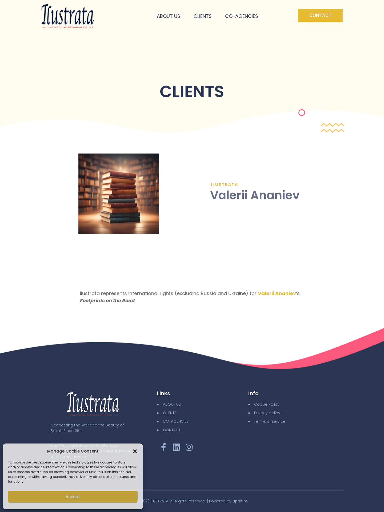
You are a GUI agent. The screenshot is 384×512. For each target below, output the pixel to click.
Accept (73, 496)
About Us (168, 16)
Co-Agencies (241, 16)
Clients (203, 16)
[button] (135, 451)
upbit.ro (240, 501)
